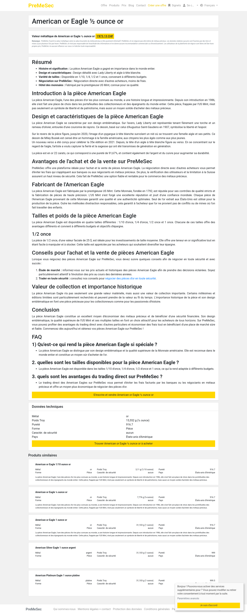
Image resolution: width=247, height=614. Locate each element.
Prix (124, 5)
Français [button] (207, 5)
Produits (114, 5)
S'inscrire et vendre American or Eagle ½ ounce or (123, 394)
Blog (131, 5)
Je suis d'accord (208, 605)
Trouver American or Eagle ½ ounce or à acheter (123, 443)
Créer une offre (157, 5)
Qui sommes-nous (64, 609)
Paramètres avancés (188, 598)
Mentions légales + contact (94, 609)
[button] (191, 5)
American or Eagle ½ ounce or (78, 21)
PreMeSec (41, 5)
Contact (141, 5)
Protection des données (127, 609)
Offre (104, 5)
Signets (174, 5)
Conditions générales (157, 609)
